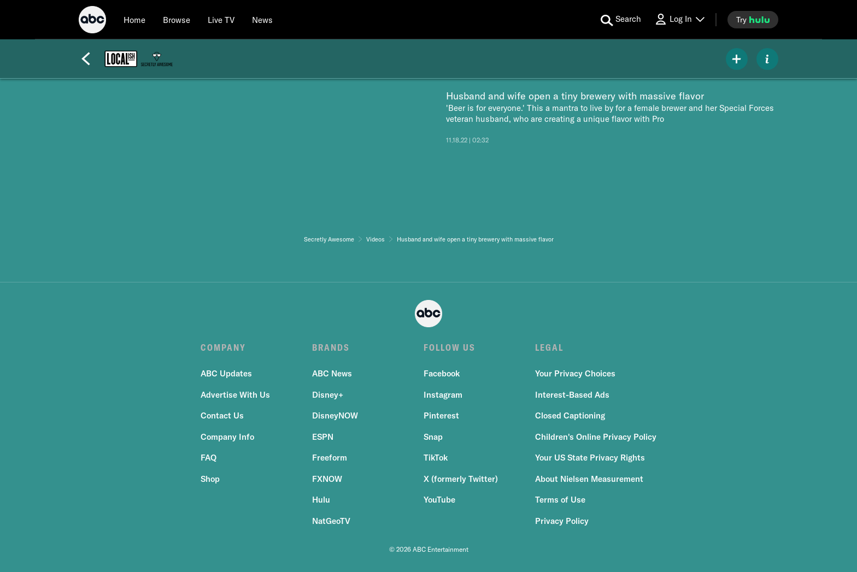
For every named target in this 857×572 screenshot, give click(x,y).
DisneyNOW (335, 415)
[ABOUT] (767, 59)
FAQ (208, 457)
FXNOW (327, 479)
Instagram (443, 395)
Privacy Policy (562, 521)
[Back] (86, 59)
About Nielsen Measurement (589, 479)
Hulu (321, 499)
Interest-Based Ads (572, 395)
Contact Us (222, 415)
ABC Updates (226, 373)
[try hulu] (752, 19)
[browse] (176, 19)
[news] (262, 19)
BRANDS (331, 347)
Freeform (329, 457)
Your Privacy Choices (575, 373)
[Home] (134, 19)
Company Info (227, 437)
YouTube (439, 499)
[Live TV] (221, 19)
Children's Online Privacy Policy (595, 437)
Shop (210, 479)
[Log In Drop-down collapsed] (679, 19)
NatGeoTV (331, 521)
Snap (433, 437)
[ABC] (92, 21)
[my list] (737, 59)
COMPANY (223, 347)
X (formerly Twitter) (461, 479)
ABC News (332, 373)
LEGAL (549, 347)
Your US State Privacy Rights (590, 457)
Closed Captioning (570, 415)
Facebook (442, 373)
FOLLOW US (450, 347)
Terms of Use (560, 499)
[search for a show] (621, 19)
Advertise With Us (235, 395)
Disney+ (327, 395)
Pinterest (441, 415)
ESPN (322, 437)
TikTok (436, 457)
